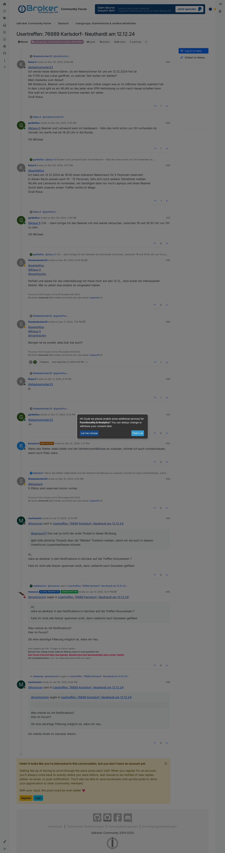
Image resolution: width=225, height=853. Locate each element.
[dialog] (112, 426)
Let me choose (89, 433)
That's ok (137, 433)
